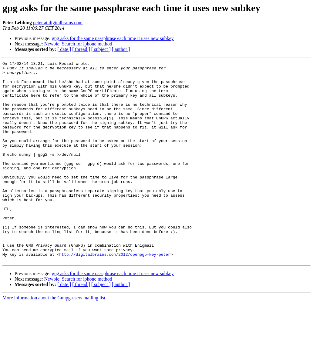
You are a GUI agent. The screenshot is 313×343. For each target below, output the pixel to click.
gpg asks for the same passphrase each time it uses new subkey (113, 38)
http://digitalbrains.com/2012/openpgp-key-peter (114, 293)
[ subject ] (101, 49)
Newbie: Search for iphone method (78, 43)
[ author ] (121, 49)
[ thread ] (81, 49)
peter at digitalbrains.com (57, 22)
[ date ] (64, 49)
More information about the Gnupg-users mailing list (54, 337)
